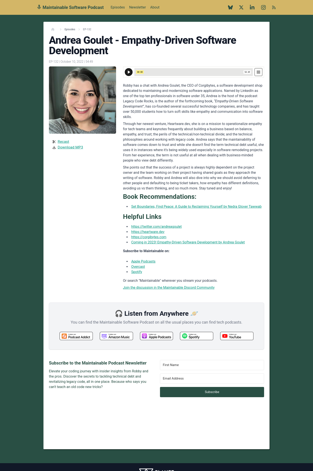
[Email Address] (212, 378)
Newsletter (137, 7)
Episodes (118, 7)
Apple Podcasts (143, 261)
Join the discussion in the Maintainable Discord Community (169, 287)
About (154, 9)
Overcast (138, 267)
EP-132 (87, 29)
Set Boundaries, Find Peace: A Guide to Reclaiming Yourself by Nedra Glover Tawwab (196, 206)
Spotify (136, 272)
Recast (63, 141)
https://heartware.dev (148, 232)
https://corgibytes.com (148, 237)
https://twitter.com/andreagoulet (156, 227)
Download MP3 (70, 147)
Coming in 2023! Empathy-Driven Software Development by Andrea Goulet (188, 242)
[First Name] (212, 365)
